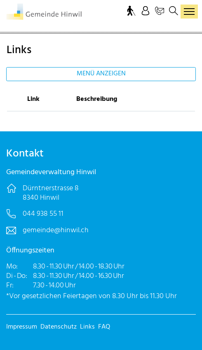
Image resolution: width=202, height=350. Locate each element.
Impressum (21, 327)
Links (87, 327)
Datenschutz (58, 327)
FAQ (104, 327)
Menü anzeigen (101, 73)
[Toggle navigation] (189, 11)
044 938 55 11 (43, 214)
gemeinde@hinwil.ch (56, 230)
